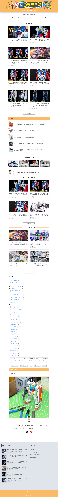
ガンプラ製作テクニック (17, 297)
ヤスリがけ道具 (15, 319)
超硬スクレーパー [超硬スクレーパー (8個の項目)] (37, 365)
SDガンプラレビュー (17, 292)
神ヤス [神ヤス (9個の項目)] (31, 365)
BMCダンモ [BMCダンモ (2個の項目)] (13, 358)
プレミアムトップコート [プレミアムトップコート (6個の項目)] (34, 363)
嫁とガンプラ (15, 343)
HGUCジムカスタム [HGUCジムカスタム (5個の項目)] (31, 358)
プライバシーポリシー (36, 454)
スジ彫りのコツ (15, 316)
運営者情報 (33, 457)
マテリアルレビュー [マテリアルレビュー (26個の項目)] (14, 365)
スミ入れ (14, 329)
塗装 (13, 302)
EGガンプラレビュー (17, 282)
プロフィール (15, 355)
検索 (45, 17)
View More (29, 113)
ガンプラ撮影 (15, 338)
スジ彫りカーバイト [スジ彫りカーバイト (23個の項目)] (24, 363)
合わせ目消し (15, 324)
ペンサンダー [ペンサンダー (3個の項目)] (42, 363)
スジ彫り (14, 312)
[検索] (39, 10)
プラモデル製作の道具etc (18, 322)
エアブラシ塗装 (15, 306)
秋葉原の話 (14, 350)
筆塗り (13, 334)
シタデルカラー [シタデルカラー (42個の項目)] (16, 363)
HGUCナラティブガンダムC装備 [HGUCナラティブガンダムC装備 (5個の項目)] (42, 358)
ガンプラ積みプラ (16, 341)
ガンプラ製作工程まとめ (17, 299)
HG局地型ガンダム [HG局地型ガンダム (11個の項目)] (43, 360)
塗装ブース (14, 308)
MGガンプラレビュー (17, 288)
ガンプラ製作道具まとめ (17, 294)
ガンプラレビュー (16, 280)
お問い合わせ (34, 452)
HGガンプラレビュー (17, 286)
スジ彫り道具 (15, 315)
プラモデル (14, 336)
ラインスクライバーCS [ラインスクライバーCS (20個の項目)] (24, 365)
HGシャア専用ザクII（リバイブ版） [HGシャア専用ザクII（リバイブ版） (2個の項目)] (18, 360)
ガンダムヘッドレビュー (18, 284)
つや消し (14, 331)
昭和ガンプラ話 (15, 346)
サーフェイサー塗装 (16, 309)
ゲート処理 (14, 326)
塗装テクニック (15, 304)
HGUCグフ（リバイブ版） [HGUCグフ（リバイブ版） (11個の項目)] (21, 358)
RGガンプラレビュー (17, 290)
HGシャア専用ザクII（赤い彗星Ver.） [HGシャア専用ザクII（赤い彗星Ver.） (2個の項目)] (32, 360)
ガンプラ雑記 (15, 348)
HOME (32, 449)
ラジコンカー (15, 353)
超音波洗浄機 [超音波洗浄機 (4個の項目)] (45, 365)
